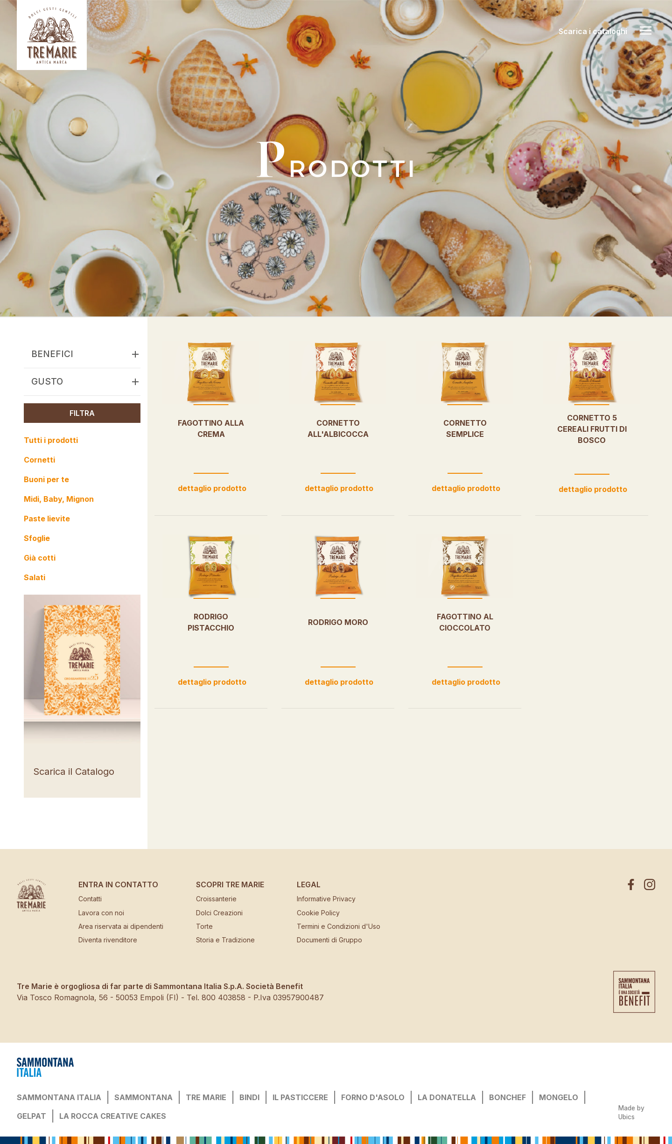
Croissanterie (216, 899)
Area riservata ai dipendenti (120, 926)
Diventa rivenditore (107, 940)
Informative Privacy (326, 899)
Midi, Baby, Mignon (59, 499)
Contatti (90, 899)
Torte (204, 926)
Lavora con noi (101, 913)
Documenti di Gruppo (329, 940)
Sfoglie (37, 538)
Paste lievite (47, 518)
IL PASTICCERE (300, 1097)
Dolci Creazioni (219, 913)
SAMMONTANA (143, 1097)
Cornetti (39, 459)
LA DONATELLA (447, 1097)
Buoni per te (46, 479)
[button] (135, 354)
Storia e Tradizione (225, 940)
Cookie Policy (318, 913)
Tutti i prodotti (51, 440)
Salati (34, 577)
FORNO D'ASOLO (373, 1097)
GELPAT (31, 1116)
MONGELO (558, 1097)
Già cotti (40, 557)
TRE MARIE (206, 1097)
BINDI (249, 1097)
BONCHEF (507, 1097)
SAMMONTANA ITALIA (59, 1097)
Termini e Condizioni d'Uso (338, 926)
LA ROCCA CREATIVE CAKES (112, 1116)
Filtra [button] (82, 413)
